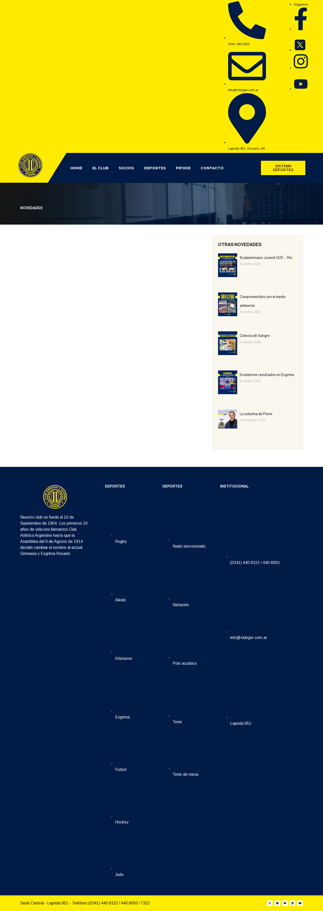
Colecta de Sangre (255, 336)
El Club (100, 168)
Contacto (212, 168)
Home (76, 168)
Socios (126, 168)
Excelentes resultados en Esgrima (267, 375)
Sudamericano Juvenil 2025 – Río (266, 258)
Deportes (155, 168)
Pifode (183, 168)
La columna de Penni (256, 414)
